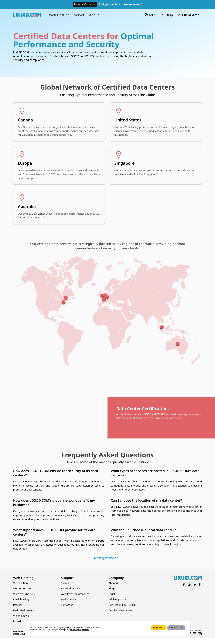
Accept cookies (158, 628)
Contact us (67, 605)
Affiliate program (118, 599)
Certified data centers (121, 610)
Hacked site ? (68, 599)
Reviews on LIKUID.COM (122, 605)
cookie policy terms (79, 629)
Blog (111, 588)
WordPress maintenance (75, 594)
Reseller (17, 605)
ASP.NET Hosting (22, 588)
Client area (67, 583)
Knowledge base (70, 588)
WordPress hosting (24, 594)
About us (114, 583)
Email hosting (21, 599)
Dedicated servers (23, 610)
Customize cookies (176, 628)
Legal (112, 594)
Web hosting (20, 583)
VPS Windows (21, 615)
